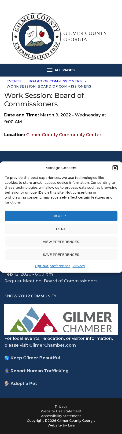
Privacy (79, 266)
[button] (115, 167)
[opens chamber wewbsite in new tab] (61, 319)
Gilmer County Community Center (63, 134)
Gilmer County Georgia (85, 36)
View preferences (61, 242)
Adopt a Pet (24, 383)
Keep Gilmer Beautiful (35, 358)
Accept (61, 216)
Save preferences (61, 255)
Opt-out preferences (52, 266)
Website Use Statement (61, 411)
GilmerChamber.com (52, 345)
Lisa (71, 425)
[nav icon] (61, 70)
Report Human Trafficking (40, 370)
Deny (61, 229)
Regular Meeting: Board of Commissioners (50, 281)
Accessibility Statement (61, 416)
